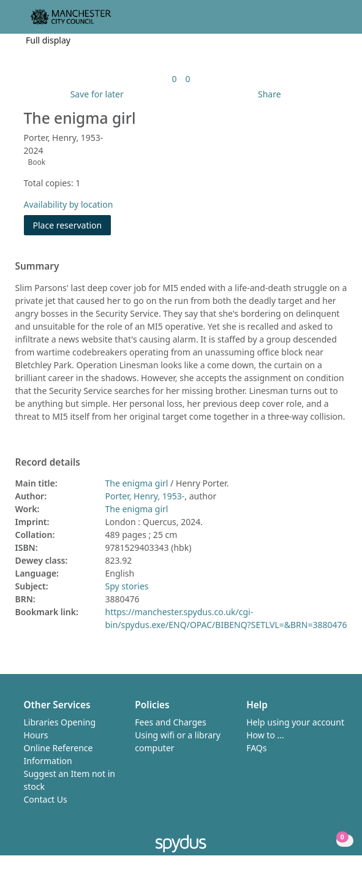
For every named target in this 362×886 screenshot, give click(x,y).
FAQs (256, 748)
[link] (174, 79)
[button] (319, 22)
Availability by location (68, 204)
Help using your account (295, 722)
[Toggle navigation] (334, 22)
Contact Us (45, 799)
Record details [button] (47, 462)
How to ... (265, 735)
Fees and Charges (170, 722)
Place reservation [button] (72, 224)
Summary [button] (37, 266)
